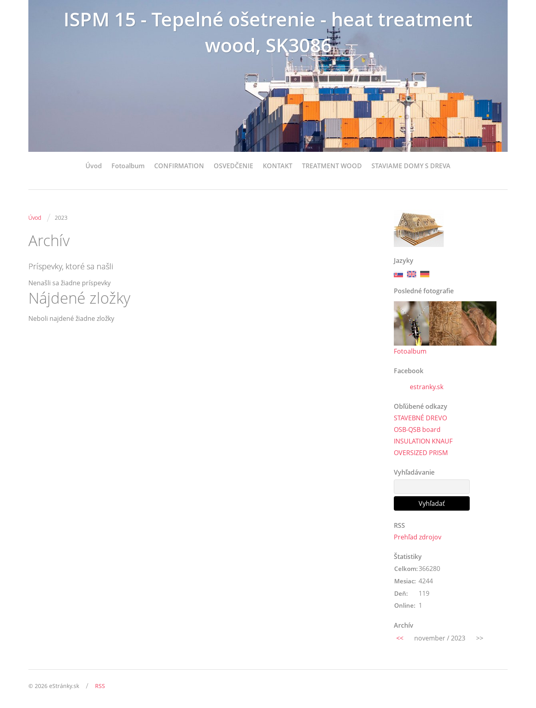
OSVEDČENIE (233, 165)
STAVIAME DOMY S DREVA (411, 165)
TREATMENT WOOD (332, 165)
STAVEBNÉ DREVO (420, 418)
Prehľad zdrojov (417, 537)
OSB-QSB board (417, 429)
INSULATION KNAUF (423, 441)
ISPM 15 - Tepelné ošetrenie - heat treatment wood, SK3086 (268, 32)
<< (399, 638)
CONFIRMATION (179, 165)
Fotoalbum (128, 165)
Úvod (93, 165)
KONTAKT (277, 165)
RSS (100, 686)
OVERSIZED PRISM (421, 452)
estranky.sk (426, 386)
